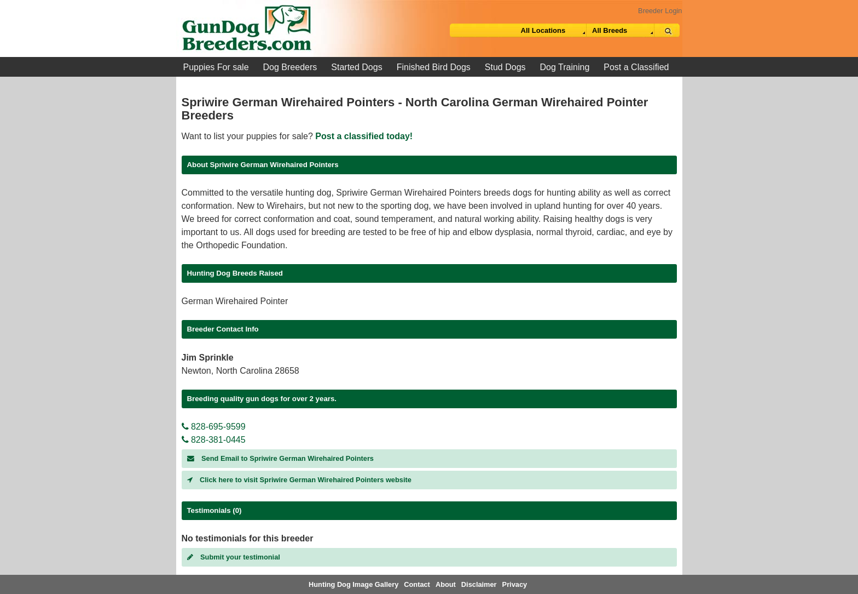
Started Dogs (356, 67)
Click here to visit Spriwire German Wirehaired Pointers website (299, 480)
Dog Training (565, 67)
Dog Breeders (290, 67)
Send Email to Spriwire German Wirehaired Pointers (280, 458)
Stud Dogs (505, 67)
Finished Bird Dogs (434, 67)
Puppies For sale (216, 67)
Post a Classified (636, 67)
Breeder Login (660, 11)
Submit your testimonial (233, 557)
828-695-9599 (214, 426)
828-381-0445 (214, 439)
